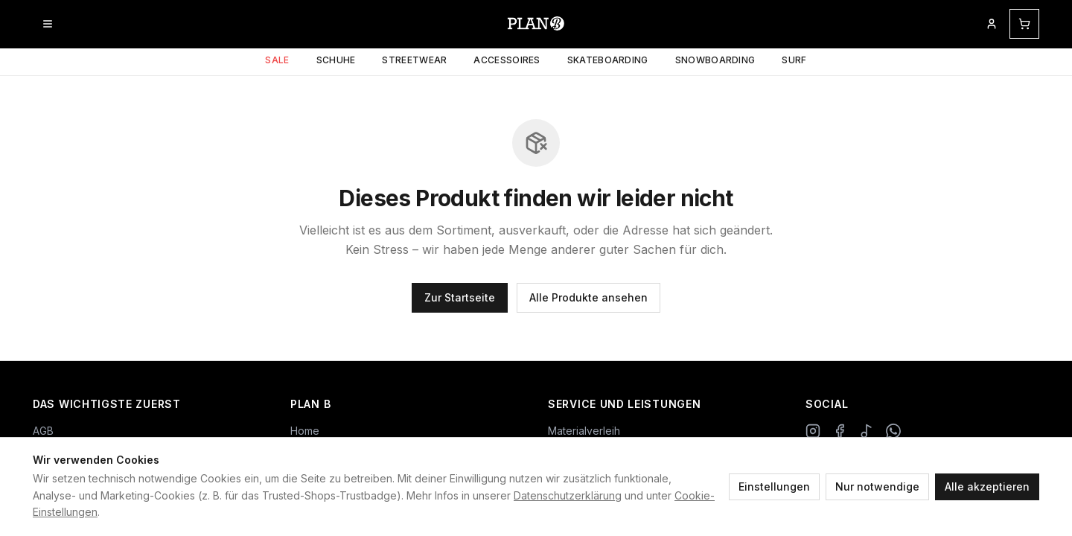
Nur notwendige (877, 486)
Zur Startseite (459, 297)
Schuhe (336, 60)
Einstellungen (774, 486)
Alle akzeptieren (987, 486)
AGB (43, 430)
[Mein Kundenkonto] (991, 24)
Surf (794, 60)
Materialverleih (584, 430)
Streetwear (414, 60)
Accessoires (506, 60)
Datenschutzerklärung (568, 495)
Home (304, 430)
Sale (277, 60)
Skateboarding (607, 60)
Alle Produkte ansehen (588, 297)
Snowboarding (715, 60)
